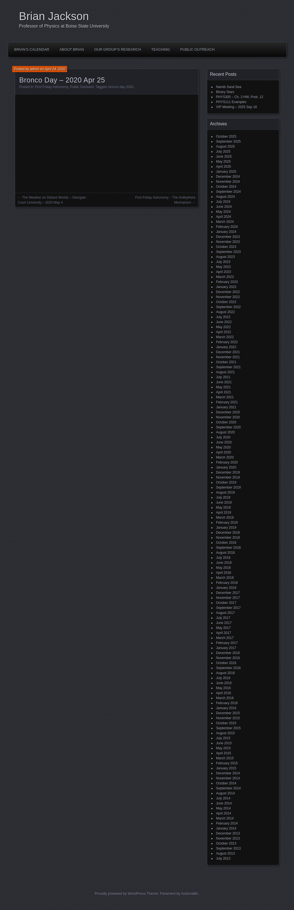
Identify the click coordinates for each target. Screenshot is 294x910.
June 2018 (224, 563)
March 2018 (225, 578)
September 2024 (228, 192)
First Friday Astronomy (51, 87)
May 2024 (223, 212)
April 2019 (223, 512)
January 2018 (226, 588)
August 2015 (225, 733)
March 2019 (225, 517)
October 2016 (226, 663)
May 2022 (223, 327)
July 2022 (223, 317)
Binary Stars (225, 92)
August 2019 (225, 492)
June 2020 (224, 442)
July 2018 (223, 558)
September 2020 (228, 427)
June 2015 (224, 743)
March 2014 (225, 818)
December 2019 (228, 472)
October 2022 (226, 302)
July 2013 (223, 858)
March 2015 (225, 758)
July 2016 (223, 678)
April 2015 (223, 753)
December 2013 (228, 833)
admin (34, 69)
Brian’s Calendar (31, 49)
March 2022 (225, 337)
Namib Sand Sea (228, 87)
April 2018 (223, 573)
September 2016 (228, 668)
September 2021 (228, 367)
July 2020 (223, 437)
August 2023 (225, 257)
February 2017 (227, 643)
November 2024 (228, 182)
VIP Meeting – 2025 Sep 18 (236, 107)
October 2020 (226, 422)
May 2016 (223, 688)
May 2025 (223, 162)
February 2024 (227, 227)
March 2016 (225, 698)
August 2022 (225, 312)
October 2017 (226, 603)
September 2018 (228, 548)
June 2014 (224, 803)
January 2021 (226, 407)
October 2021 (226, 362)
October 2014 (226, 783)
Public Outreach (197, 49)
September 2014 (228, 788)
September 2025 (228, 141)
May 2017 (223, 628)
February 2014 (227, 823)
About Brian (72, 49)
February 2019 (227, 522)
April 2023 (223, 272)
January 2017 (226, 648)
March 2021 (225, 397)
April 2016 (223, 693)
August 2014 (225, 793)
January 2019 (226, 528)
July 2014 (223, 798)
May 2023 (223, 267)
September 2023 (228, 252)
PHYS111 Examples (231, 102)
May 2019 (223, 507)
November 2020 (228, 417)
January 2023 (226, 287)
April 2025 (223, 167)
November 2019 (228, 477)
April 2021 (223, 392)
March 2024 (225, 222)
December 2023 (228, 237)
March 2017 (225, 638)
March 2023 (225, 277)
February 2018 (227, 583)
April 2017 (223, 633)
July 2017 (223, 618)
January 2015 (226, 768)
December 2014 (228, 773)
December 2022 (228, 292)
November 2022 (228, 297)
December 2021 (228, 352)
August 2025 (225, 146)
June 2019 (224, 502)
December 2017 (228, 593)
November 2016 (228, 658)
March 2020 (225, 457)
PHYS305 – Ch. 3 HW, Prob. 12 (239, 97)
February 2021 (227, 402)
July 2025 (223, 151)
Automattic (189, 893)
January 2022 (226, 347)
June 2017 (224, 623)
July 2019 (223, 497)
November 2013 (228, 838)
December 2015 (228, 713)
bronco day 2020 (120, 87)
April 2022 (223, 332)
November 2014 (228, 778)
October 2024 (226, 187)
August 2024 (225, 197)
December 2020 (228, 412)
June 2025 (224, 156)
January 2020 (226, 467)
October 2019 (226, 482)
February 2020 (227, 462)
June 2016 (224, 683)
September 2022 (228, 307)
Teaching (160, 49)
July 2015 (223, 738)
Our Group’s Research (117, 49)
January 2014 (226, 828)
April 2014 (223, 813)
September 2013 (228, 848)
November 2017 (228, 598)
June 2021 (224, 382)
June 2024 (224, 207)
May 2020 (223, 447)
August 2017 (225, 613)
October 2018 (226, 543)
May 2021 (223, 387)
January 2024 (226, 232)
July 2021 (223, 377)
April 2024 (223, 217)
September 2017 (228, 608)
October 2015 (226, 723)
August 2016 (225, 673)
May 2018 (223, 568)
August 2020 (225, 432)
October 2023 (226, 247)
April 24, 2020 (55, 69)
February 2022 (227, 342)
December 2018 (228, 533)
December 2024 (228, 177)
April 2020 (223, 452)
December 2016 (228, 653)
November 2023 (228, 242)
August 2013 (225, 853)
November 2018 (228, 538)
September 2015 (228, 728)
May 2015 (223, 748)
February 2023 (227, 282)
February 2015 (227, 763)
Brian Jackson (54, 16)
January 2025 (226, 172)
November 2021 (228, 357)
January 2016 (226, 708)
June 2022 (224, 322)
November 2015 (228, 718)
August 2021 (225, 372)
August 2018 (225, 553)
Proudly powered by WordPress (120, 893)
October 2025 (226, 136)
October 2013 (226, 843)
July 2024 (223, 202)
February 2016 (227, 703)
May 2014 (223, 808)
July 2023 (223, 262)
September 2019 (228, 487)
